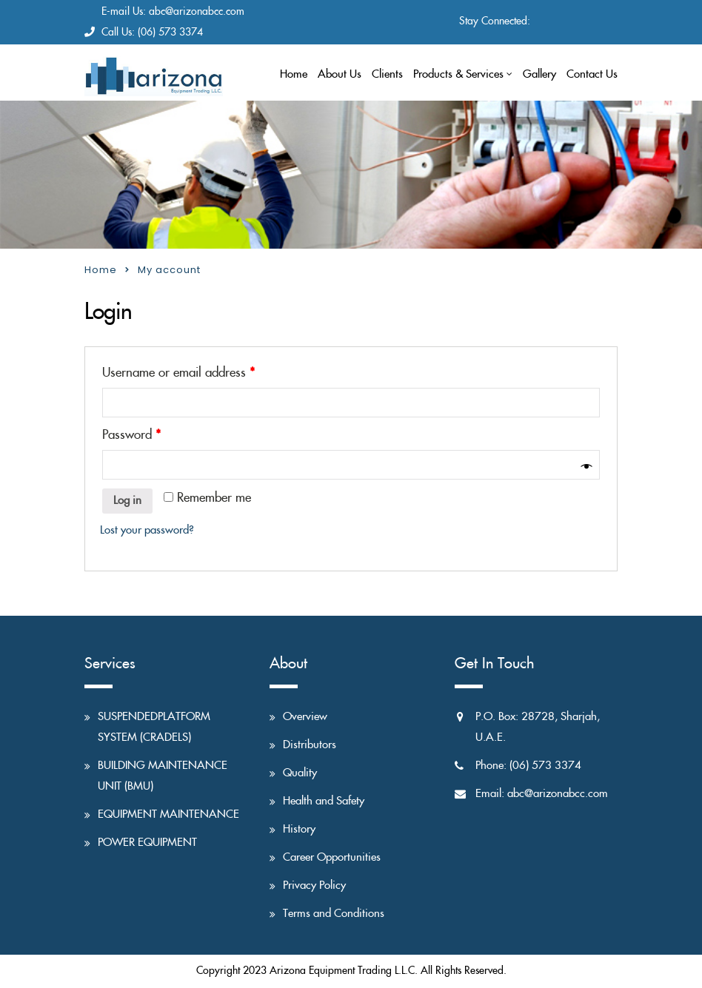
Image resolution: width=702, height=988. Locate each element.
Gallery (539, 74)
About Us (339, 74)
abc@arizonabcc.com (196, 12)
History (299, 829)
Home (293, 74)
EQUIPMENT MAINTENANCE (168, 814)
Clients (387, 74)
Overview (305, 716)
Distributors (309, 745)
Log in (127, 500)
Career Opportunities (332, 857)
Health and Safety (323, 801)
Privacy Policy (314, 885)
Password (131, 435)
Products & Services (458, 74)
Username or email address (178, 373)
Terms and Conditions (333, 913)
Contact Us (592, 74)
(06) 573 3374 (170, 32)
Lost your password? (147, 530)
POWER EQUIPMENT (147, 842)
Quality (300, 773)
